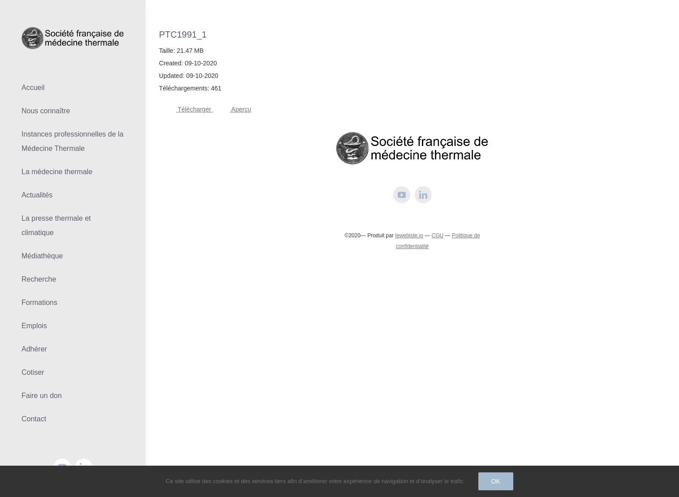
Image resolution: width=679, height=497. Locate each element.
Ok (495, 481)
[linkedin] (423, 194)
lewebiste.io (409, 235)
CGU (438, 235)
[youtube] (401, 194)
